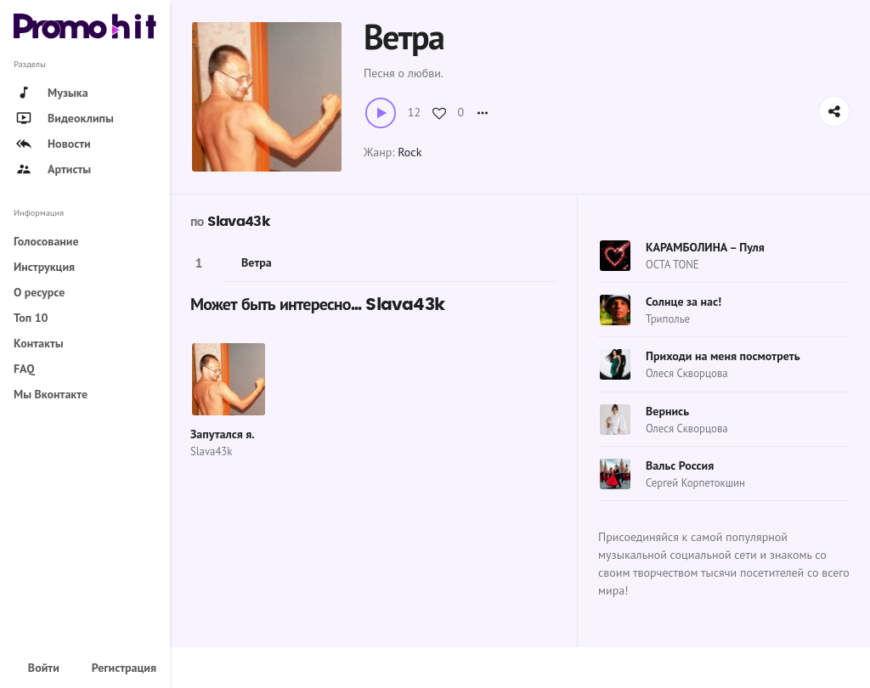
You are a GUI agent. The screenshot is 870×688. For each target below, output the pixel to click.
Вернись (667, 411)
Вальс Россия (680, 465)
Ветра (256, 262)
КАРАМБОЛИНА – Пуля (705, 247)
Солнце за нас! (683, 301)
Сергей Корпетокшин (695, 483)
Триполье (668, 319)
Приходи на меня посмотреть (723, 356)
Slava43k (238, 221)
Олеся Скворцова (687, 373)
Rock (409, 152)
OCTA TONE (672, 264)
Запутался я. (222, 434)
